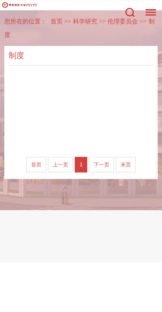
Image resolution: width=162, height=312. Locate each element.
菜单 (148, 8)
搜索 (130, 12)
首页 (57, 21)
